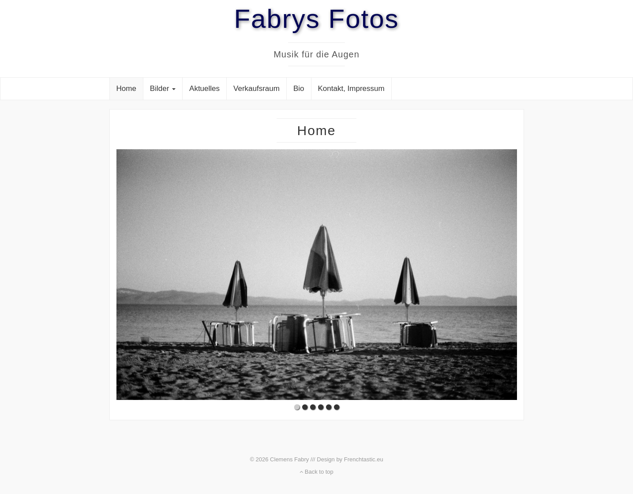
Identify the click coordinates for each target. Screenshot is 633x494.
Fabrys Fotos (316, 19)
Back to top (316, 471)
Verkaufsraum (256, 88)
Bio (298, 88)
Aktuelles (204, 88)
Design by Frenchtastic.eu (350, 459)
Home (126, 88)
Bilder (163, 88)
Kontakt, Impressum (351, 88)
